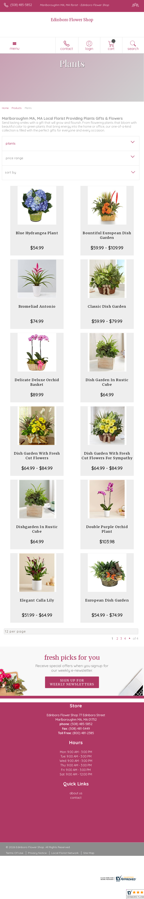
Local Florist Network (64, 853)
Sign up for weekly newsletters (72, 682)
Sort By (10, 172)
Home (5, 108)
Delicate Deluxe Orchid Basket (37, 382)
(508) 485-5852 (21, 5)
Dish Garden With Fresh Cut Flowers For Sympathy (107, 455)
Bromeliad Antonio (37, 306)
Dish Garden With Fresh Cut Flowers (37, 455)
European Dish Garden (107, 600)
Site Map (88, 853)
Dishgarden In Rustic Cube (37, 529)
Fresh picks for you (72, 663)
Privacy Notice (37, 853)
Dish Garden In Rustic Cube (107, 382)
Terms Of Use (14, 853)
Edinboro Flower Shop (72, 19)
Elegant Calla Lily (37, 600)
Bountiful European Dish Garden (107, 235)
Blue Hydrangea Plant (37, 233)
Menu (14, 48)
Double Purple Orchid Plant (107, 529)
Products (16, 108)
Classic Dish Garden (107, 306)
